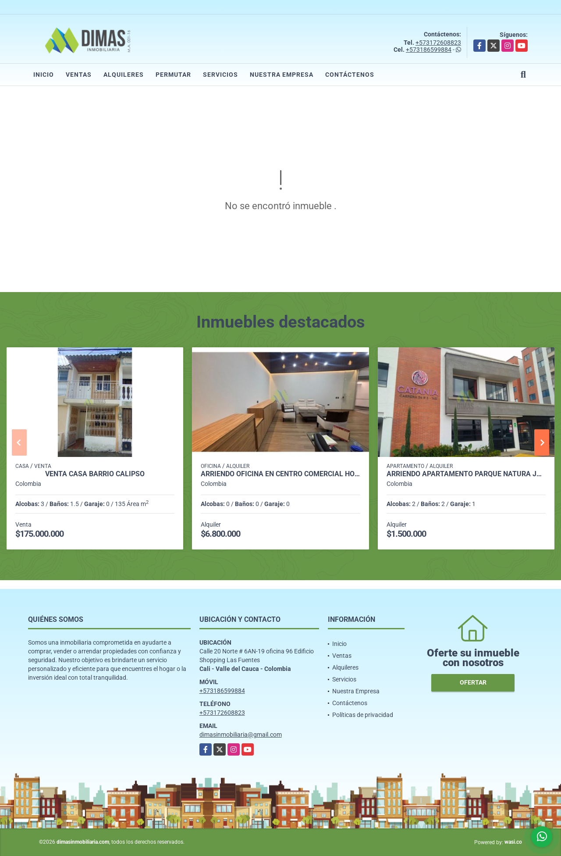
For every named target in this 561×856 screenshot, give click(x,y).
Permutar (173, 74)
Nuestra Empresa (281, 74)
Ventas (79, 74)
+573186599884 (428, 49)
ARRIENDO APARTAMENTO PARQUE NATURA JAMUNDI (466, 474)
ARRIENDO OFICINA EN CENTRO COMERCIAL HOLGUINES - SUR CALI (280, 474)
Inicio (43, 74)
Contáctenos (349, 74)
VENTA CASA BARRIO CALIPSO (95, 474)
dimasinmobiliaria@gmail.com (240, 734)
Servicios (220, 74)
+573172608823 (438, 42)
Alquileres (123, 74)
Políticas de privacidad (362, 714)
